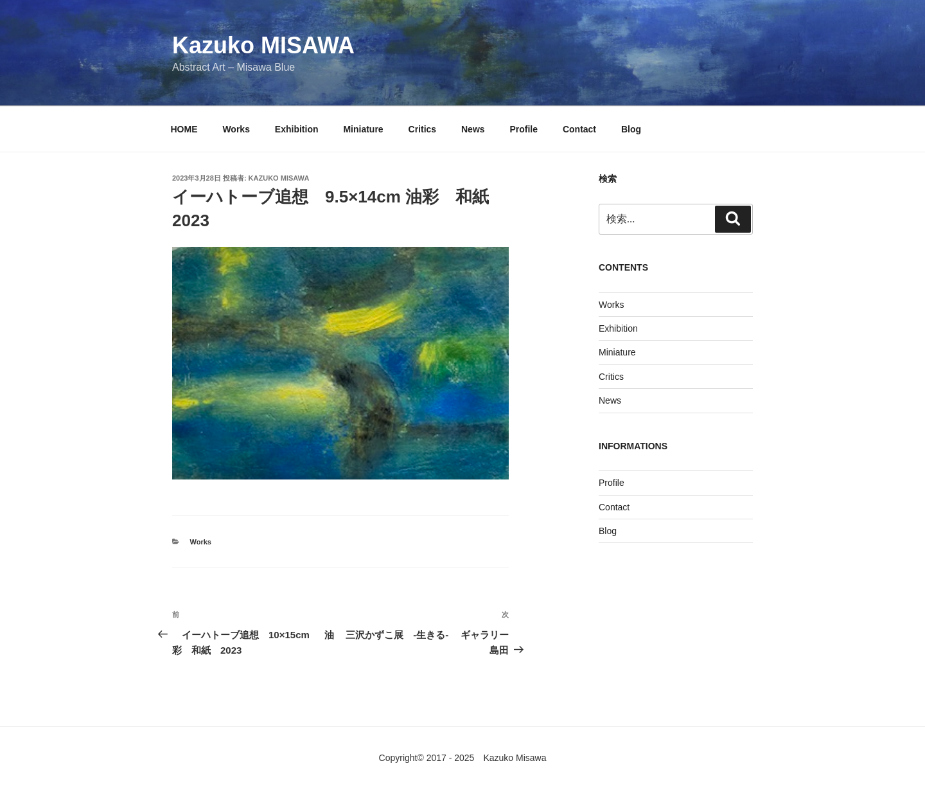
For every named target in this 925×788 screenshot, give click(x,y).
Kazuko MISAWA (263, 45)
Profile (523, 129)
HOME (184, 129)
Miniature (363, 129)
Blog (631, 129)
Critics (423, 129)
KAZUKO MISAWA (279, 178)
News (473, 129)
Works (236, 129)
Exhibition (297, 129)
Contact (579, 129)
